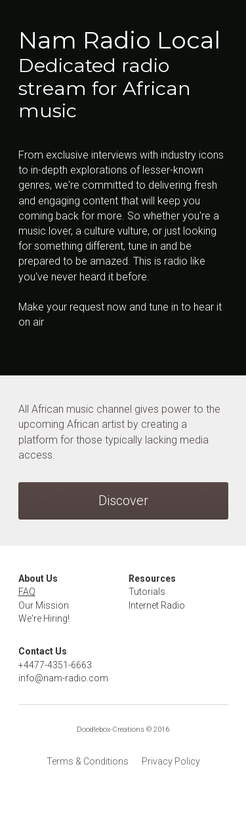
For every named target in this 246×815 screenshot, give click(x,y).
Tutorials (147, 591)
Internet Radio (157, 605)
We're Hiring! (44, 618)
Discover (123, 500)
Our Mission (43, 605)
